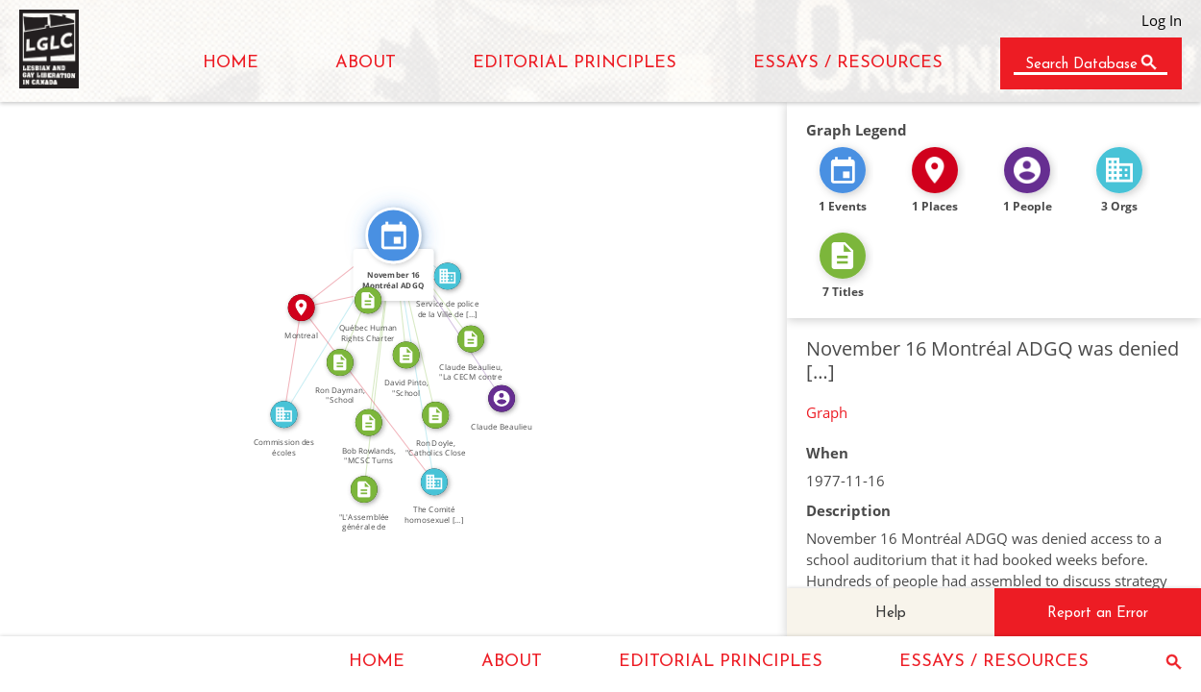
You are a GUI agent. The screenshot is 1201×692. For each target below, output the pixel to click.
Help (890, 613)
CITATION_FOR (370, 361)
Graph (826, 412)
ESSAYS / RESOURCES (848, 63)
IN (285, 360)
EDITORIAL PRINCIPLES (574, 63)
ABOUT (365, 63)
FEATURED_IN (453, 313)
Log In (1161, 20)
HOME (230, 63)
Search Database (1081, 65)
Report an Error (1097, 613)
